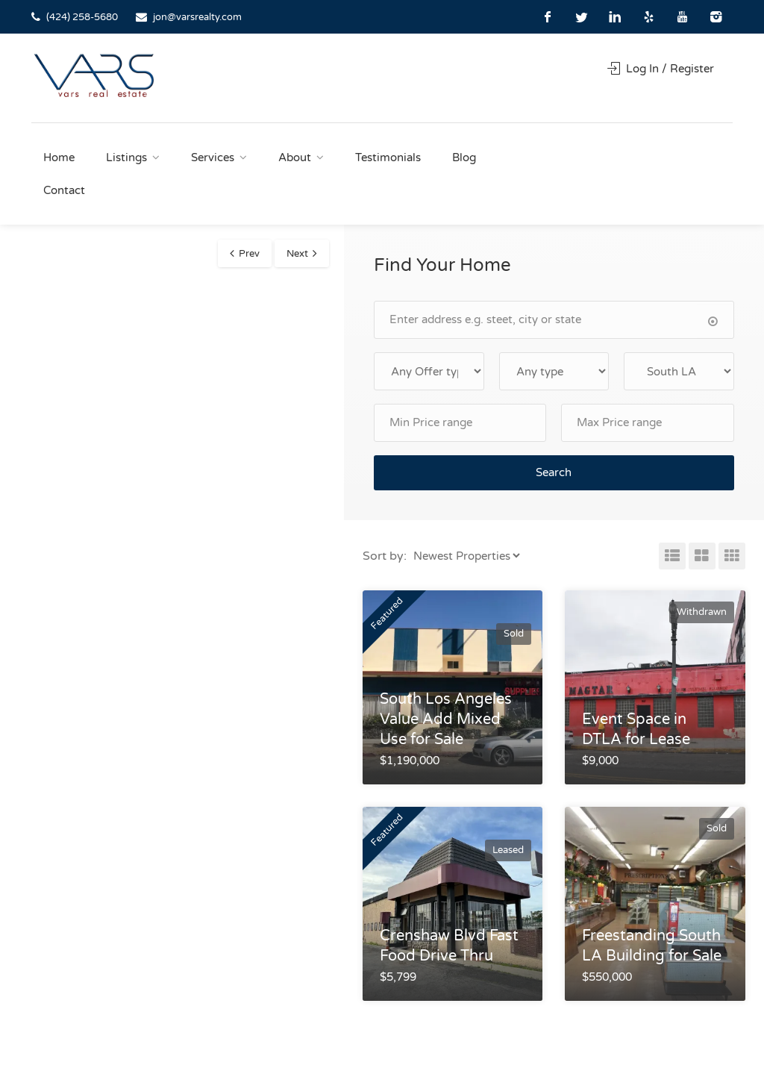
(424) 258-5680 (82, 17)
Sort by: (385, 556)
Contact (64, 190)
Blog (464, 157)
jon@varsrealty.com (197, 17)
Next (297, 254)
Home (59, 157)
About (294, 157)
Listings (126, 157)
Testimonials (388, 157)
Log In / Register (660, 68)
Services (212, 157)
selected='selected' (679, 371)
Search (554, 472)
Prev (249, 254)
